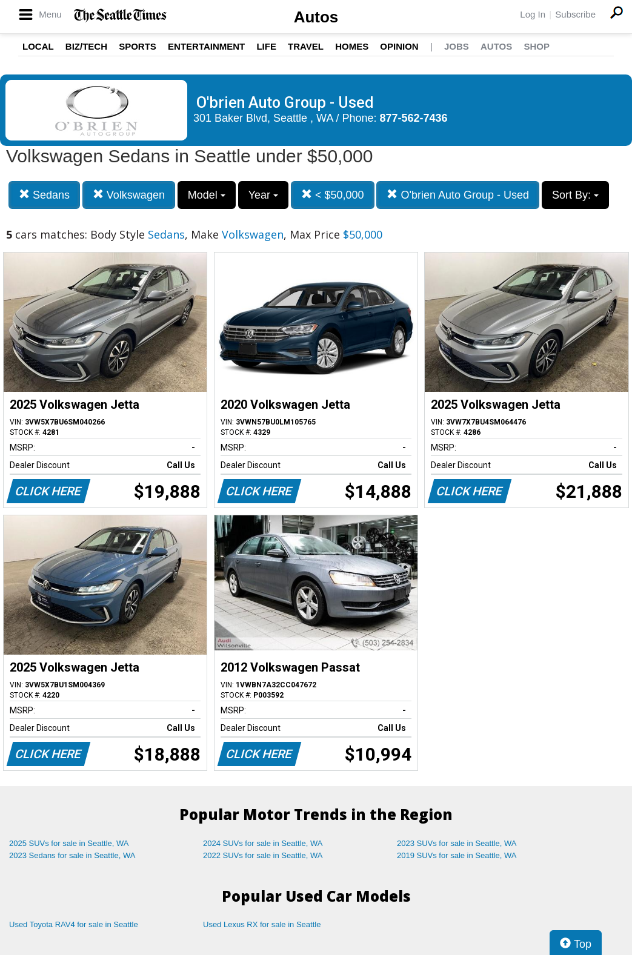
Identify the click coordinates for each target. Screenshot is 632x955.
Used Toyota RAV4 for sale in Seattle (73, 924)
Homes (351, 46)
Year (263, 195)
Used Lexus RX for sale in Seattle (262, 924)
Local (38, 46)
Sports (137, 46)
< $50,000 (332, 194)
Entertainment (206, 46)
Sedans (44, 194)
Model (206, 195)
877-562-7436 (414, 118)
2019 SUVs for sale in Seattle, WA (457, 855)
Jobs (456, 46)
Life (266, 46)
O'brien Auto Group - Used (458, 194)
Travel (306, 46)
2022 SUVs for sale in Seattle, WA (263, 855)
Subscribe (575, 14)
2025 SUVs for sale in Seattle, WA (69, 843)
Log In (532, 14)
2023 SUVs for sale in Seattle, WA (457, 843)
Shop (537, 46)
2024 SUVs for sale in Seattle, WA (263, 843)
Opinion (399, 46)
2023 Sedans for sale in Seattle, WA (72, 855)
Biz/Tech (86, 46)
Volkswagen (129, 194)
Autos (316, 17)
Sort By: (575, 195)
